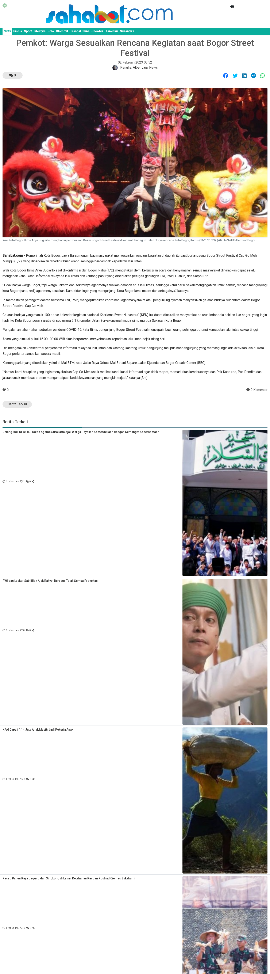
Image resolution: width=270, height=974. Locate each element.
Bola (50, 31)
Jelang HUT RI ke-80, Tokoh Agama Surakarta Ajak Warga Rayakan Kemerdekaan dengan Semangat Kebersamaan (81, 432)
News (7, 31)
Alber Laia (140, 67)
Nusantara (127, 31)
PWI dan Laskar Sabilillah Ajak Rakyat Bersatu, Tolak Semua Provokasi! (51, 580)
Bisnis (17, 31)
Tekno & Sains (79, 31)
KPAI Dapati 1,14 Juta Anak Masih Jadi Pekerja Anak (38, 729)
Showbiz (97, 31)
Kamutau (111, 31)
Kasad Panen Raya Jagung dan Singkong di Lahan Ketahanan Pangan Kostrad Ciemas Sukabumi (69, 878)
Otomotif (62, 31)
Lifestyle (39, 31)
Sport (28, 31)
